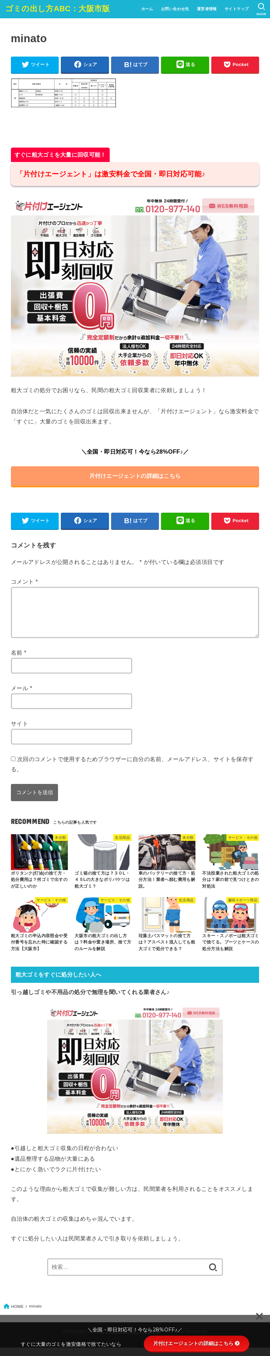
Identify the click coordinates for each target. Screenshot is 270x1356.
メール (21, 696)
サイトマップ (237, 9)
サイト (19, 732)
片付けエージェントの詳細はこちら (135, 476)
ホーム (147, 9)
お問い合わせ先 (175, 9)
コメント (24, 581)
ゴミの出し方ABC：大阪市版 (57, 8)
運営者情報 (207, 9)
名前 (19, 661)
